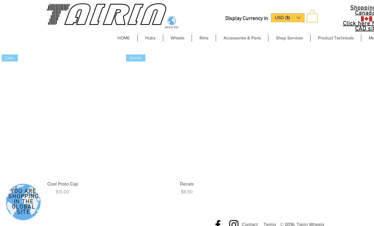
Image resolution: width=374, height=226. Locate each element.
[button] (287, 17)
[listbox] (287, 17)
